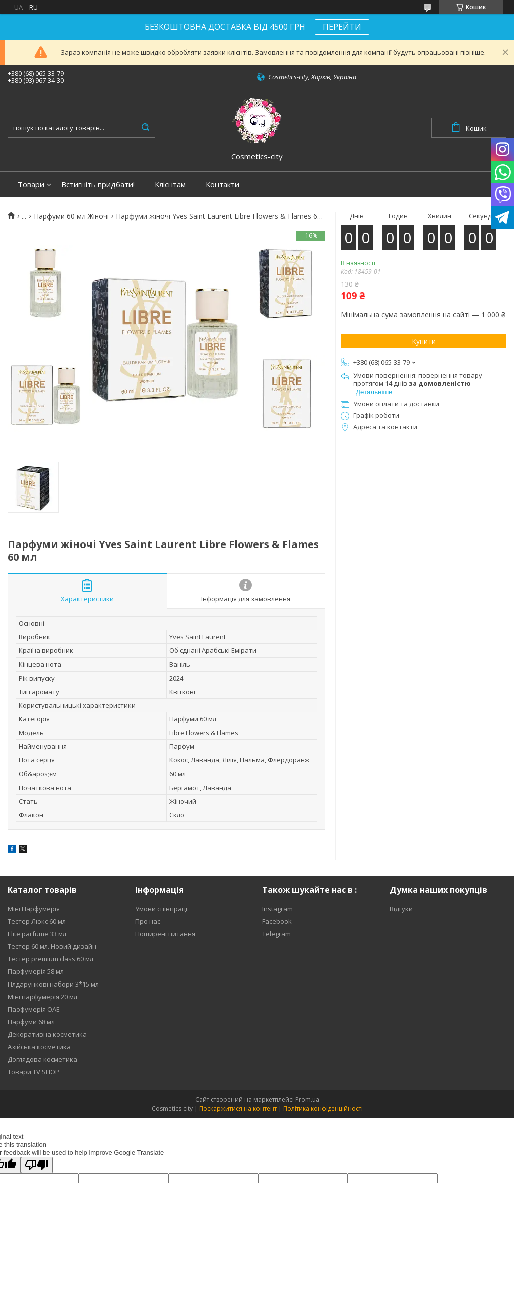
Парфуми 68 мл (31, 1021)
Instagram (277, 908)
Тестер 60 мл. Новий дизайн (52, 946)
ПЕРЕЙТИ (342, 26)
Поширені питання (165, 933)
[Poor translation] (37, 1165)
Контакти (222, 184)
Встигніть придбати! (98, 184)
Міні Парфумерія (34, 908)
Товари (31, 184)
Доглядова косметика (42, 1059)
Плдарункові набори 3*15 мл (53, 984)
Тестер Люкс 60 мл (37, 921)
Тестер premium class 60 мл (50, 958)
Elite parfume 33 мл (37, 933)
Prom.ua (307, 1099)
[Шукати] (145, 128)
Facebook (277, 921)
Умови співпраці (161, 908)
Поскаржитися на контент (238, 1108)
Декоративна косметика (47, 1034)
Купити (424, 341)
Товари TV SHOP (33, 1071)
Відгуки (401, 908)
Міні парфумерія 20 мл (42, 996)
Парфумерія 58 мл (36, 971)
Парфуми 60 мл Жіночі (71, 216)
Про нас (147, 921)
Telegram (276, 933)
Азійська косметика (39, 1046)
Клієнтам (170, 184)
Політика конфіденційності (323, 1108)
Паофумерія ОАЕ (34, 1009)
